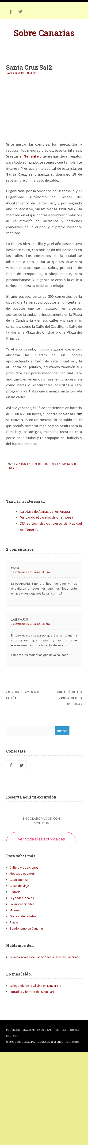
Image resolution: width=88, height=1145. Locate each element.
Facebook (10, 11)
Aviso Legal (44, 1030)
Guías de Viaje (19, 886)
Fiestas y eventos (22, 873)
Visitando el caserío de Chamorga (46, 517)
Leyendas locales (22, 898)
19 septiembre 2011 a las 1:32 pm (30, 623)
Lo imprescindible (22, 904)
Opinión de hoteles (23, 916)
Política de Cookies (66, 1030)
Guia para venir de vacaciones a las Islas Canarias (44, 957)
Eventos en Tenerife (28, 464)
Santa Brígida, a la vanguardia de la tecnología (69, 698)
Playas (14, 922)
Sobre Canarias (44, 32)
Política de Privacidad (20, 1030)
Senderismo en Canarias (27, 928)
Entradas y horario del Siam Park (32, 992)
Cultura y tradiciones (24, 867)
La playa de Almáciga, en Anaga (45, 511)
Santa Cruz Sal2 (29, 67)
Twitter (20, 11)
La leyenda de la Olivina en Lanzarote (35, 985)
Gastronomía (19, 880)
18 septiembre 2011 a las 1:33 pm (30, 572)
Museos (15, 910)
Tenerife (32, 73)
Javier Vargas (14, 73)
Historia (15, 892)
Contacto (12, 1036)
